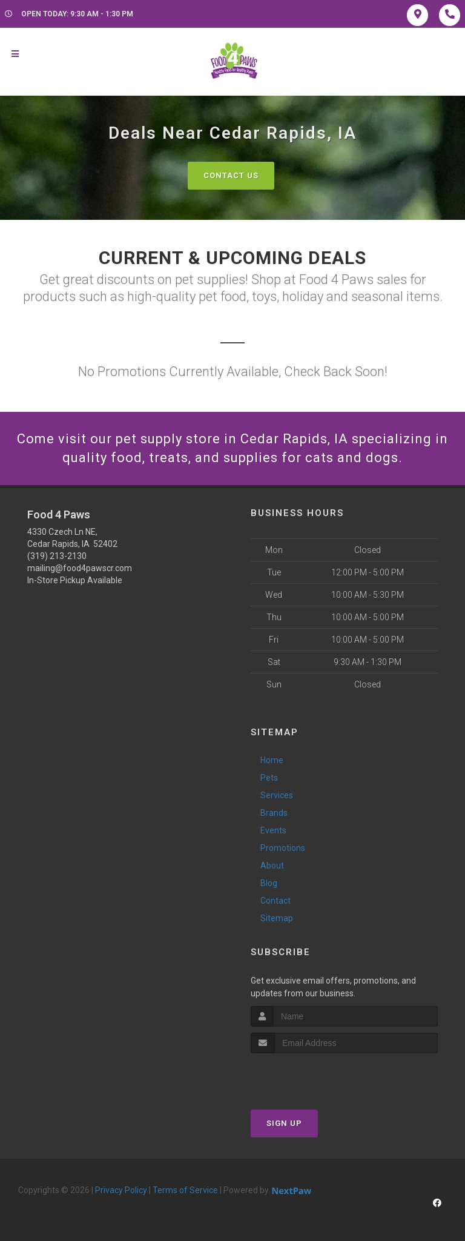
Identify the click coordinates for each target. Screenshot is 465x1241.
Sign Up (284, 1123)
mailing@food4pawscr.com (79, 568)
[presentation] (315, 1076)
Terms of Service (185, 1190)
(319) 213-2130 (57, 556)
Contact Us (231, 175)
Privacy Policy (121, 1190)
